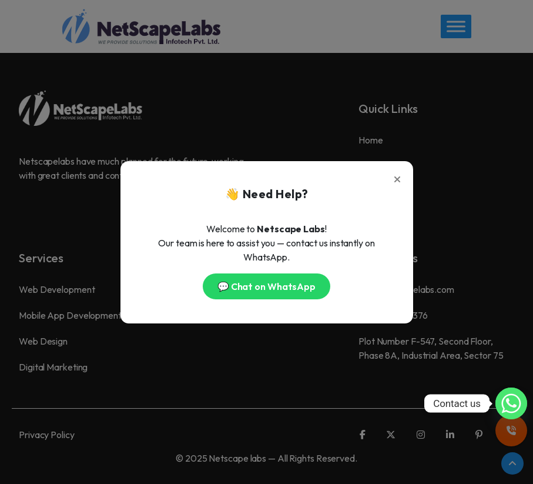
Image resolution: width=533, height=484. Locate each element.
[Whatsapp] (511, 403)
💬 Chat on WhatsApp (266, 286)
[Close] (397, 177)
